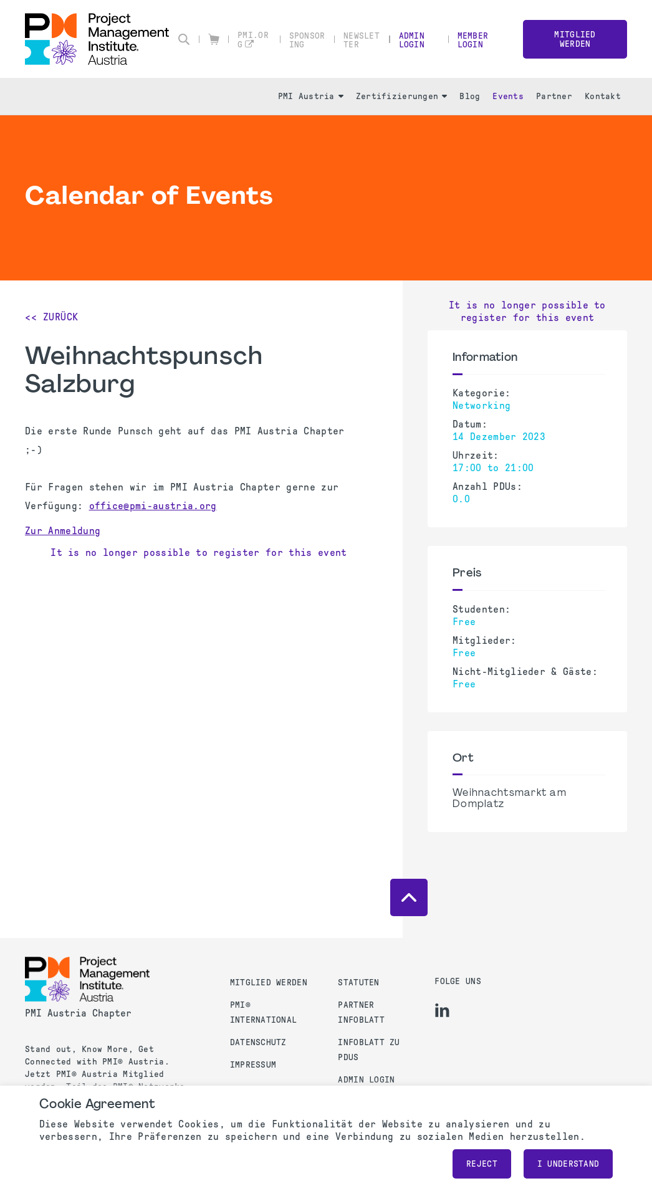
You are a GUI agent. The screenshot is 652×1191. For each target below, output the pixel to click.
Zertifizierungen (401, 96)
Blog (469, 96)
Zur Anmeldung (62, 530)
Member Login (473, 40)
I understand (568, 1164)
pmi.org (253, 40)
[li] (442, 1010)
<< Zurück (52, 317)
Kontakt (603, 96)
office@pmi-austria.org (153, 505)
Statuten (358, 982)
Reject (481, 1164)
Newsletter (361, 40)
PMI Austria (310, 96)
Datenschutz (258, 1042)
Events (508, 96)
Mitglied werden (574, 39)
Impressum (253, 1064)
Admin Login (411, 40)
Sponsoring (307, 40)
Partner (554, 96)
